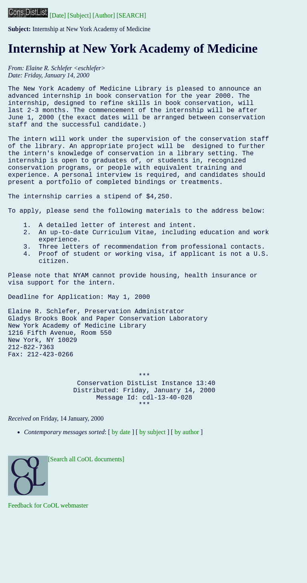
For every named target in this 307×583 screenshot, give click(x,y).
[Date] (58, 15)
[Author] (104, 15)
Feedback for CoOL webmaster (48, 577)
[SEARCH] (131, 15)
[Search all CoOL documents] (86, 531)
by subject (152, 503)
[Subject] (79, 15)
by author (187, 503)
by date (121, 503)
